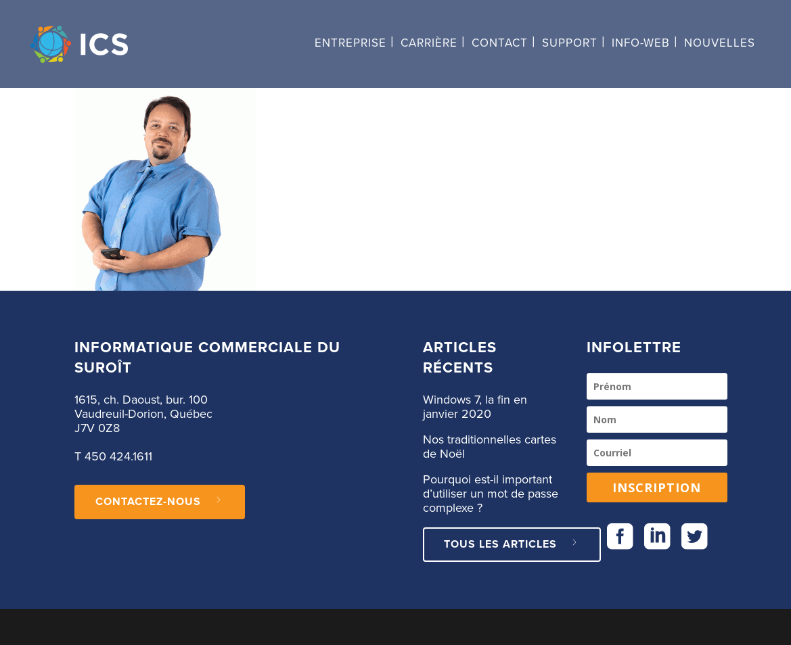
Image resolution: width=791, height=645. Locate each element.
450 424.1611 (118, 457)
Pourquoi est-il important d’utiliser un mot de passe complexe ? (490, 494)
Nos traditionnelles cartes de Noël (489, 447)
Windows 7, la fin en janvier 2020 (475, 407)
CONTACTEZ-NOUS (159, 501)
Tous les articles (512, 544)
